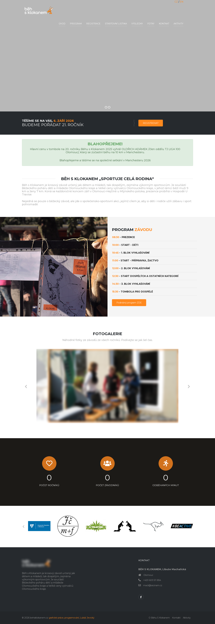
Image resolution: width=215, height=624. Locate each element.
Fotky (150, 23)
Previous (25, 386)
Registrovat (150, 123)
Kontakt (164, 23)
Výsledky (137, 23)
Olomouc (148, 575)
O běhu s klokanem (159, 617)
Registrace (93, 23)
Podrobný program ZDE (129, 302)
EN (181, 1)
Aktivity (178, 23)
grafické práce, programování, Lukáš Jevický (71, 617)
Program (76, 23)
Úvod (62, 23)
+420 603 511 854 (152, 580)
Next (188, 386)
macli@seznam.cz (152, 585)
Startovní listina (116, 23)
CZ (176, 1)
